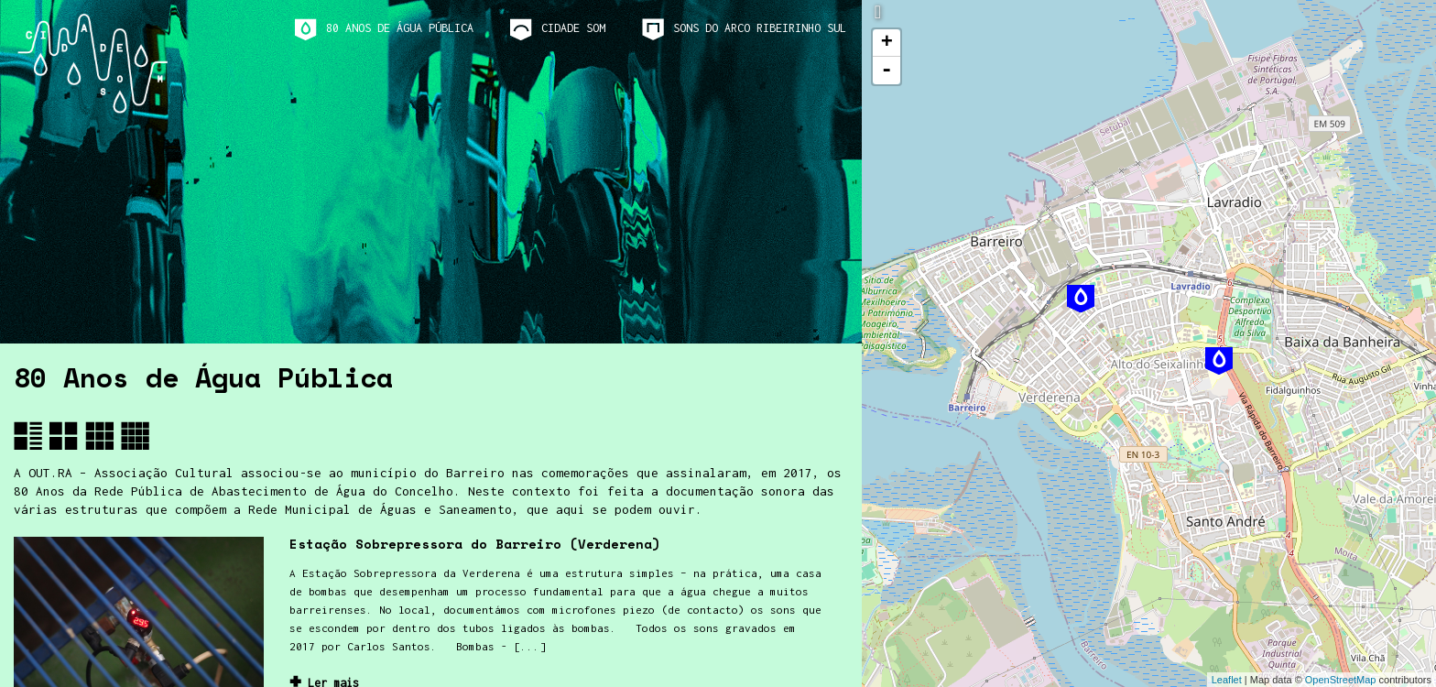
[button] (28, 435)
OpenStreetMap (1340, 679)
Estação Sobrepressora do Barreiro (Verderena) (474, 543)
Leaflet (1227, 679)
